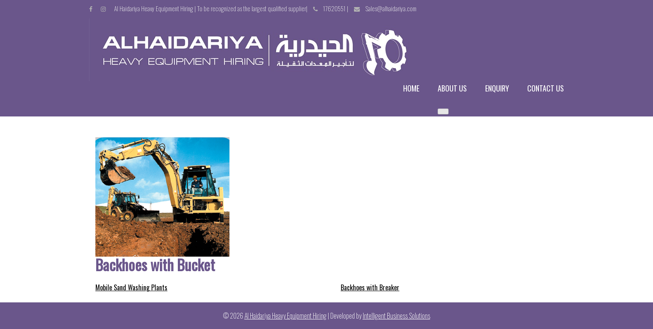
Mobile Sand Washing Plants (131, 287)
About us (452, 88)
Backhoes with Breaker (370, 287)
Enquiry (497, 88)
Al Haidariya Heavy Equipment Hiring (285, 316)
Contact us (545, 88)
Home (411, 88)
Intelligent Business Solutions (396, 316)
